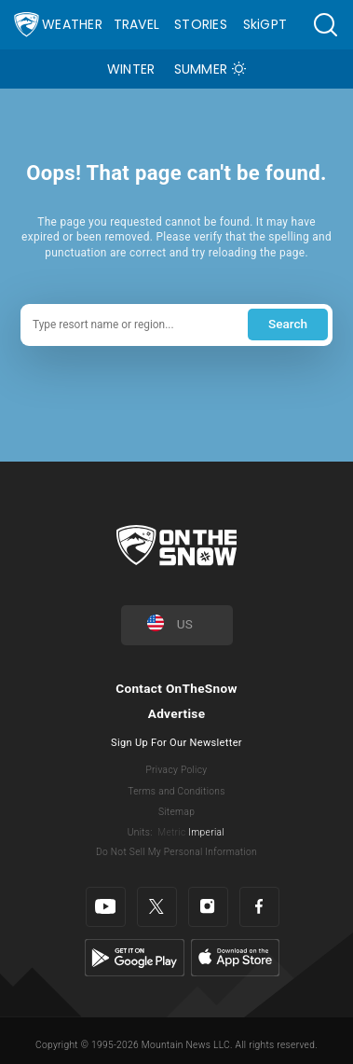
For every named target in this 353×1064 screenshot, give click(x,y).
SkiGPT (265, 24)
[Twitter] (157, 907)
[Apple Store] (235, 957)
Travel (137, 24)
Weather (72, 24)
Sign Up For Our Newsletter (176, 743)
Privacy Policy (177, 770)
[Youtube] (106, 907)
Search (287, 323)
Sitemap (176, 812)
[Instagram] (208, 907)
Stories (200, 24)
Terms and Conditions (176, 791)
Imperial (206, 832)
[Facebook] (259, 907)
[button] (325, 25)
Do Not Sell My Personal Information (176, 852)
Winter (131, 69)
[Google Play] (134, 957)
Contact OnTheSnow (176, 688)
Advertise (177, 713)
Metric (171, 832)
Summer (201, 69)
